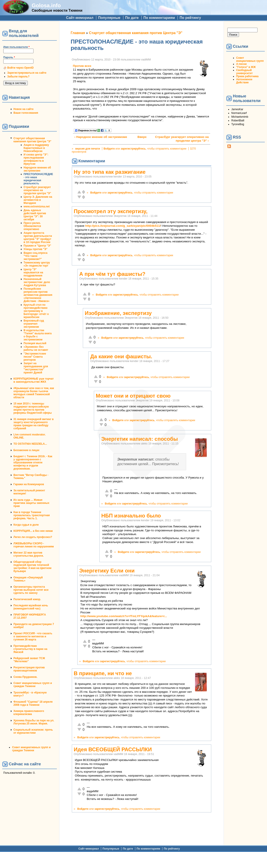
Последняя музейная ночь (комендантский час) (30, 607)
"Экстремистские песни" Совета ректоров (35, 356)
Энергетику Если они (107, 571)
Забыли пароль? (18, 76)
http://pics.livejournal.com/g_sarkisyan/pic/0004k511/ (123, 225)
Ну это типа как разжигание (110, 172)
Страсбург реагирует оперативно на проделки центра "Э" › (182, 139)
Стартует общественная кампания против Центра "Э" (32, 140)
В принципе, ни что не (103, 673)
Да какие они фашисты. (121, 356)
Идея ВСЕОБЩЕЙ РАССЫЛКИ (113, 749)
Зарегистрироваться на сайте (26, 72)
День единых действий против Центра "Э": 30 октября (35, 215)
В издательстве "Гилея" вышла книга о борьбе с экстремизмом (38, 335)
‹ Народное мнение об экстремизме (100, 137)
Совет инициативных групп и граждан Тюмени (32, 685)
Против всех (82, 66)
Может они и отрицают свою (133, 396)
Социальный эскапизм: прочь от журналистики (33, 731)
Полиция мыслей (35, 343)
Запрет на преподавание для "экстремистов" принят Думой (36, 368)
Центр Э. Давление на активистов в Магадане (38, 200)
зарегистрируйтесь (133, 148)
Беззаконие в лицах (26, 450)
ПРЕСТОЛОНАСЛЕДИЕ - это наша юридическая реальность (38, 179)
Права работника (247, 76)
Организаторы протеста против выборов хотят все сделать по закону (30, 589)
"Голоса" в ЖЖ (246, 67)
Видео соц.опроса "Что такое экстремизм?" (35, 256)
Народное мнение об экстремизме (37, 169)
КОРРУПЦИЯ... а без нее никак (33, 530)
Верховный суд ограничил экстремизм (34, 323)
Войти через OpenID (20, 67)
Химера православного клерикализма (28, 712)
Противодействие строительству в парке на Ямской (30, 649)
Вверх (140, 137)
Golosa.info (46, 5)
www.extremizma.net (37, 206)
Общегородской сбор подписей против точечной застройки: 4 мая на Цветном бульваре (32, 566)
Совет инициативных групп (250, 59)
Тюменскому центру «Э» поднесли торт (37, 264)
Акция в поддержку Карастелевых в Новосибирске (36, 148)
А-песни (241, 64)
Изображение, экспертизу (118, 313)
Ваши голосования (25, 112)
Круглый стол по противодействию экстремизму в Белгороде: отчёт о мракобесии (36, 311)
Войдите (109, 148)
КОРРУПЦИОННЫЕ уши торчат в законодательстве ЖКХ (33, 380)
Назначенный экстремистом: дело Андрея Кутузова (37, 282)
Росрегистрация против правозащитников (29, 669)
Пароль (9, 57)
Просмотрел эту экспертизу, (111, 211)
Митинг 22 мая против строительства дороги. (28, 554)
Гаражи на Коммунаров (28, 484)
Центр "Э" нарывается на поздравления (33, 272)
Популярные (109, 18)
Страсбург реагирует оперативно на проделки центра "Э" (37, 190)
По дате (132, 18)
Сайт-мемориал (79, 18)
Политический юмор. (27, 599)
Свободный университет (244, 72)
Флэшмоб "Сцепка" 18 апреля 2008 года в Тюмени (33, 703)
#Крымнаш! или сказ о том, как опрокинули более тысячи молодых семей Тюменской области (33, 393)
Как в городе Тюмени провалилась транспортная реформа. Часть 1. (31, 515)
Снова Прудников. (25, 676)
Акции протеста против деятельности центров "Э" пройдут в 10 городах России (38, 237)
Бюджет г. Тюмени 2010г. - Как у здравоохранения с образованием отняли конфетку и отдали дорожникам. (32, 462)
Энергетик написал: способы (139, 439)
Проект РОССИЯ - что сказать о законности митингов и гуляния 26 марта (32, 636)
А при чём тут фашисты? (112, 274)
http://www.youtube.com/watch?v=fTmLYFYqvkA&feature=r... (123, 616)
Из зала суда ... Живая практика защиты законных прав (31, 503)
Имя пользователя (16, 47)
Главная (78, 33)
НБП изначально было (131, 516)
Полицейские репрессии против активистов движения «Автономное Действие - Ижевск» (38, 295)
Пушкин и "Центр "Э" (37, 245)
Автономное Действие (244, 81)
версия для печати (87, 148)
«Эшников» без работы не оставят (36, 348)
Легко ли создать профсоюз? (32, 537)
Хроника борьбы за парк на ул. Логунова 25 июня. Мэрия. (33, 722)
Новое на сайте (23, 109)
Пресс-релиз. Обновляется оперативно (32, 226)
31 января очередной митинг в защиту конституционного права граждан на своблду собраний (33, 424)
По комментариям (159, 18)
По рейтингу (190, 18)
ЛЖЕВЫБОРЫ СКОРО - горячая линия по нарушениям (33, 545)
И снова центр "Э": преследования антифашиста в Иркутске (36, 159)
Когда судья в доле (26, 524)
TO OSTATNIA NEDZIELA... (30, 443)
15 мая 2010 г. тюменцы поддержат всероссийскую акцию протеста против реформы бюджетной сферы (32, 408)
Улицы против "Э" (35, 249)
